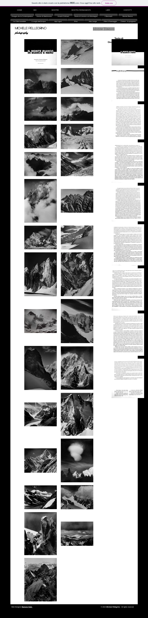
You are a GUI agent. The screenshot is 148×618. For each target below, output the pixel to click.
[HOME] (19, 10)
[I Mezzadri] (108, 16)
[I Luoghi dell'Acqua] (39, 21)
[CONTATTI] (128, 10)
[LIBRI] (108, 10)
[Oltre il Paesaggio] (110, 21)
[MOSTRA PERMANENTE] (81, 10)
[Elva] (76, 21)
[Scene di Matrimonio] (44, 16)
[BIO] (35, 10)
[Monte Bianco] (128, 16)
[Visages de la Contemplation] (22, 16)
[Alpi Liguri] (58, 21)
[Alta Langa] (92, 21)
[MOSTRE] (55, 10)
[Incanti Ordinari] (63, 16)
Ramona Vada (27, 607)
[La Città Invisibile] (19, 21)
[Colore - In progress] (128, 21)
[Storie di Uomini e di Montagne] (85, 16)
